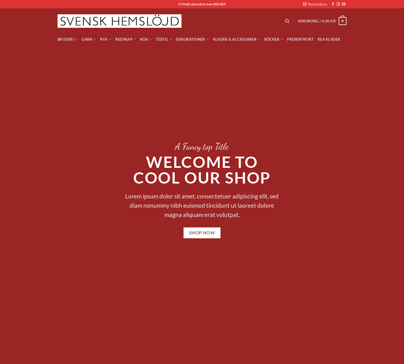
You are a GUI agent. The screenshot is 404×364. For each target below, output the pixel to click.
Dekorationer (192, 39)
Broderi (68, 39)
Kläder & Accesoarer (236, 39)
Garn (89, 39)
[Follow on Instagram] (338, 4)
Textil (164, 39)
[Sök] (287, 21)
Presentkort (300, 39)
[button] (315, 4)
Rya (105, 39)
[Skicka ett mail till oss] (343, 4)
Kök (146, 39)
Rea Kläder (329, 39)
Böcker (273, 39)
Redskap (125, 39)
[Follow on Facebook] (333, 4)
